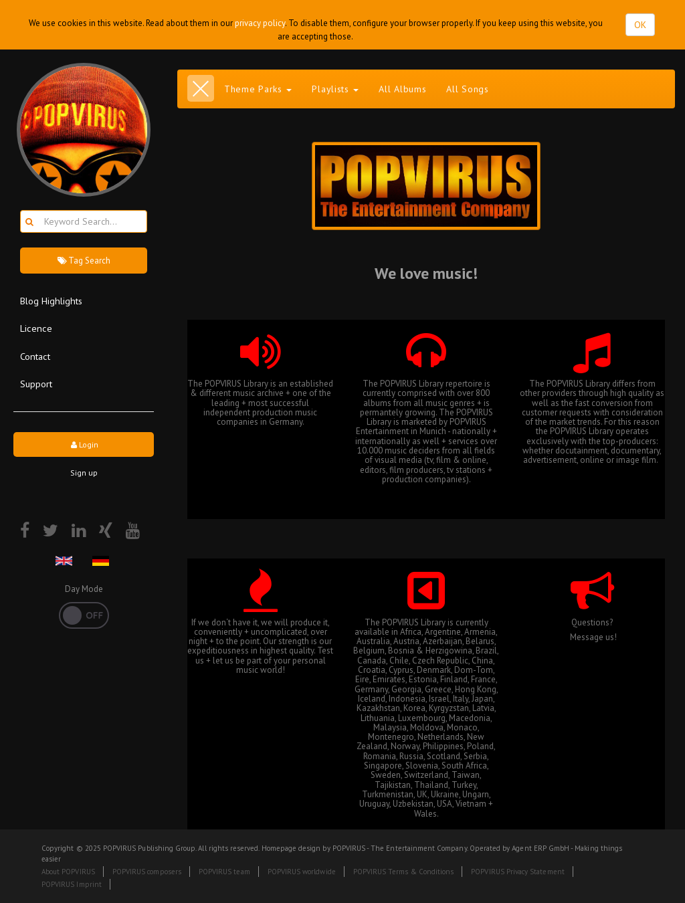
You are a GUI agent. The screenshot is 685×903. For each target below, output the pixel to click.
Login (83, 444)
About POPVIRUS (68, 871)
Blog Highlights (51, 300)
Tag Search (83, 260)
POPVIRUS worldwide (302, 871)
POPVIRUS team (224, 871)
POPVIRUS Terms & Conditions (403, 871)
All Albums (402, 89)
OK (640, 25)
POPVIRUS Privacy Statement (517, 871)
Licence (36, 328)
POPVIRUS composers (146, 871)
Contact (35, 356)
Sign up (84, 473)
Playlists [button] (335, 89)
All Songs (467, 89)
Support (36, 383)
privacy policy (260, 23)
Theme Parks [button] (258, 89)
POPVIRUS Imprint (71, 884)
